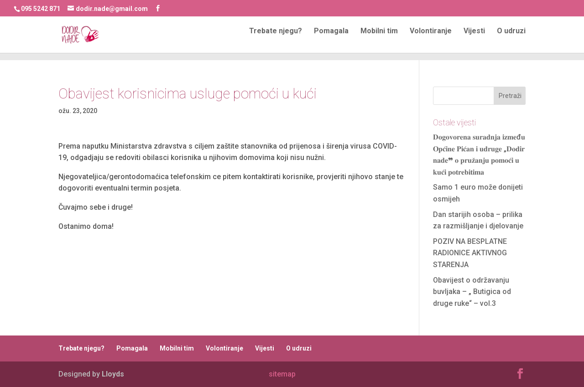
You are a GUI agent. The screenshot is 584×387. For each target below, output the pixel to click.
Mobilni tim (379, 38)
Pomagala (331, 38)
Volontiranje (431, 38)
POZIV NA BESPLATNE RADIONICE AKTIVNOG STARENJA (470, 253)
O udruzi (511, 38)
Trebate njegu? (275, 38)
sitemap (282, 374)
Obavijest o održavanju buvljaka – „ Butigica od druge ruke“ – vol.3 (472, 292)
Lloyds (113, 374)
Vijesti (474, 38)
